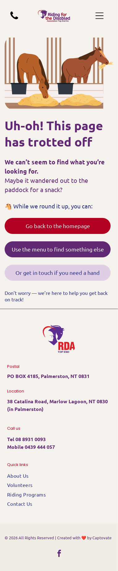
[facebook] (59, 554)
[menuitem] (59, 475)
